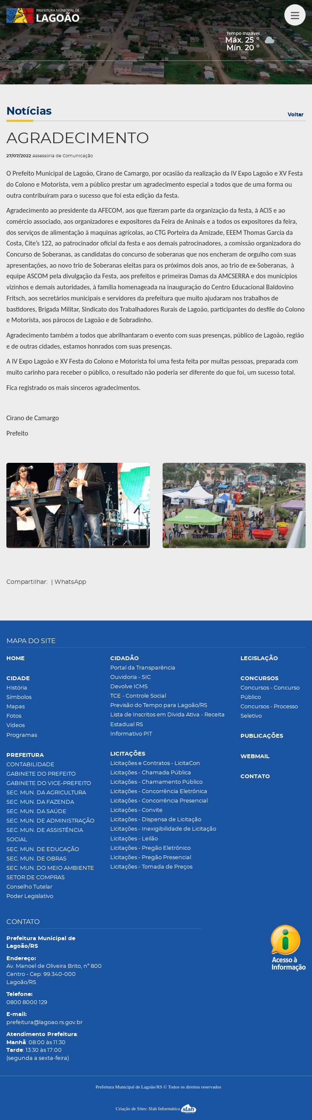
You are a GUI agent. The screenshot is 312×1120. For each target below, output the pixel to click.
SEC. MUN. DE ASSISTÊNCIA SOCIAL (44, 835)
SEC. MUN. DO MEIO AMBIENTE (50, 868)
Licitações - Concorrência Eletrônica (158, 791)
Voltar (295, 114)
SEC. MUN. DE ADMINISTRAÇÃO (50, 821)
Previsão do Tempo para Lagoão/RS (158, 705)
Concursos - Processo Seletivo (269, 711)
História (16, 688)
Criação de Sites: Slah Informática (156, 1108)
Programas (21, 735)
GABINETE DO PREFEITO (41, 774)
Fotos (13, 716)
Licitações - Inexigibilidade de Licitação (163, 829)
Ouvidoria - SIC (130, 677)
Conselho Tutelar (29, 887)
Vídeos (15, 725)
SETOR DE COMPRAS (35, 877)
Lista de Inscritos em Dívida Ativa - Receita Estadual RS (167, 719)
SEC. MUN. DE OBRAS (36, 859)
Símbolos (18, 697)
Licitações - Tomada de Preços (151, 867)
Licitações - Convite (136, 810)
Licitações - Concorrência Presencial (159, 801)
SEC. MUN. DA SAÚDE (36, 811)
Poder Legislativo (29, 896)
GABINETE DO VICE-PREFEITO (48, 783)
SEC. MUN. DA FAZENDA (40, 802)
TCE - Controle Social (138, 696)
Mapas (15, 707)
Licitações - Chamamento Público (156, 782)
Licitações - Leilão (134, 839)
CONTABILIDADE (30, 765)
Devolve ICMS (129, 687)
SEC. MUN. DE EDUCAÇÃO (42, 849)
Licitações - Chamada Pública (150, 773)
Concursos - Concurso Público (270, 692)
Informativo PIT (131, 734)
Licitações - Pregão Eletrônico (150, 848)
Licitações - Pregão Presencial (150, 857)
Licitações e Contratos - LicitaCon (155, 763)
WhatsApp (70, 582)
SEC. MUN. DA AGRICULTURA (46, 793)
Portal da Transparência (142, 668)
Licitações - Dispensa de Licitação (155, 820)
